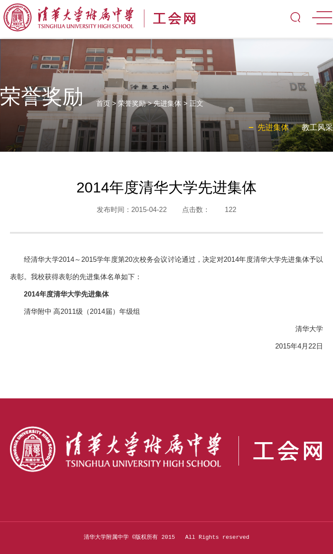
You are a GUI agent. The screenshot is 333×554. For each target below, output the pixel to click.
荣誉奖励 (132, 103)
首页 (103, 103)
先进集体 (167, 103)
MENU (322, 18)
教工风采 (317, 127)
